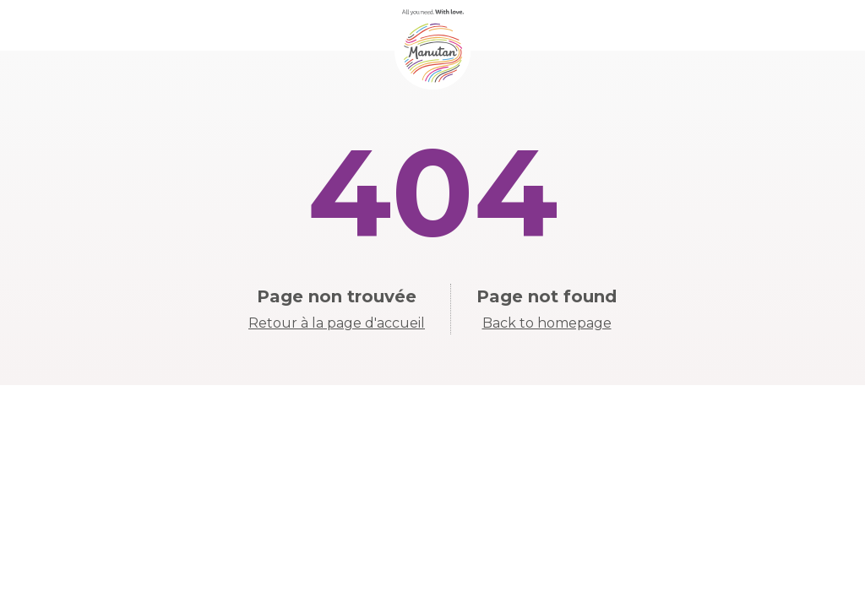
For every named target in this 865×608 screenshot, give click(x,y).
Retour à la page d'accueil (336, 323)
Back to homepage (547, 323)
